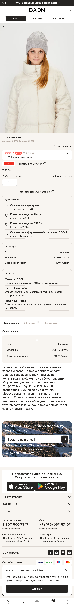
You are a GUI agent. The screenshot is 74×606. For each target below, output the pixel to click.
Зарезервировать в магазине (35, 191)
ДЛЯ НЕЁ (16, 18)
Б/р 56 (10, 182)
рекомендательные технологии (39, 580)
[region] (36, 388)
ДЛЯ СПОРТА (58, 18)
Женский (64, 252)
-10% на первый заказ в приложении (37, 2)
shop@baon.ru (11, 528)
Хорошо (37, 588)
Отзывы (31, 322)
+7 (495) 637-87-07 (54, 524)
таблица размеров (62, 176)
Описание (10, 323)
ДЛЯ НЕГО (37, 18)
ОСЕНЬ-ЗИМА (61, 257)
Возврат (50, 323)
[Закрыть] (66, 570)
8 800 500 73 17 (15, 524)
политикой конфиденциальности (24, 451)
